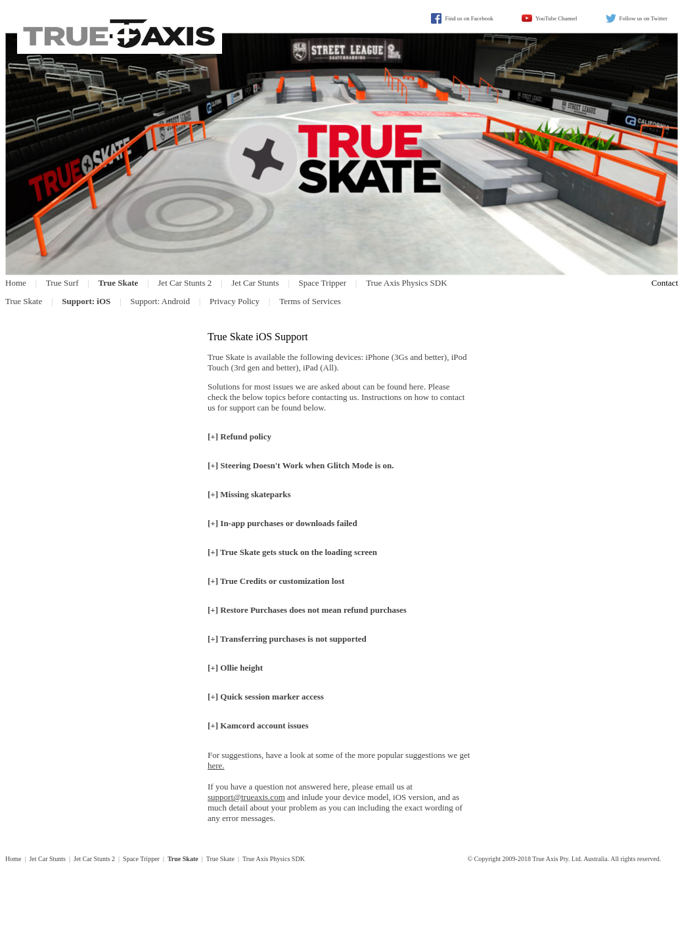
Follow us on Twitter (643, 18)
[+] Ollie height (235, 668)
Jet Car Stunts (255, 283)
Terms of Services (310, 301)
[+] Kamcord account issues (258, 725)
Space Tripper (323, 283)
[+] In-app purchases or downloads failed (282, 523)
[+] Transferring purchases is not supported (287, 639)
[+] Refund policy (239, 436)
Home (15, 283)
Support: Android (160, 301)
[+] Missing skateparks (249, 494)
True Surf (62, 283)
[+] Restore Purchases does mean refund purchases (307, 610)
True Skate (23, 301)
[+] (301, 465)
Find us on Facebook (469, 18)
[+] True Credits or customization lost (276, 581)
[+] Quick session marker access (266, 696)
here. (216, 765)
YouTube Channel (556, 18)
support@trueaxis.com (246, 797)
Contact (665, 283)
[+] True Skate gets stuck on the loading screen (292, 552)
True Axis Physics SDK (406, 283)
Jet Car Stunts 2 (185, 283)
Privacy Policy (235, 301)
